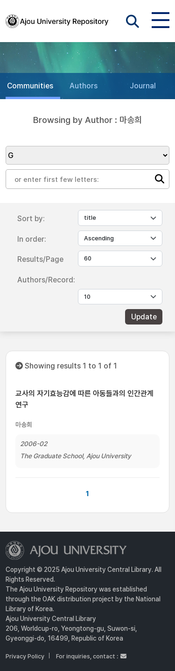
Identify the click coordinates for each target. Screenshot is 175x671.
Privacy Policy (25, 656)
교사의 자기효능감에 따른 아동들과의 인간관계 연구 (84, 399)
